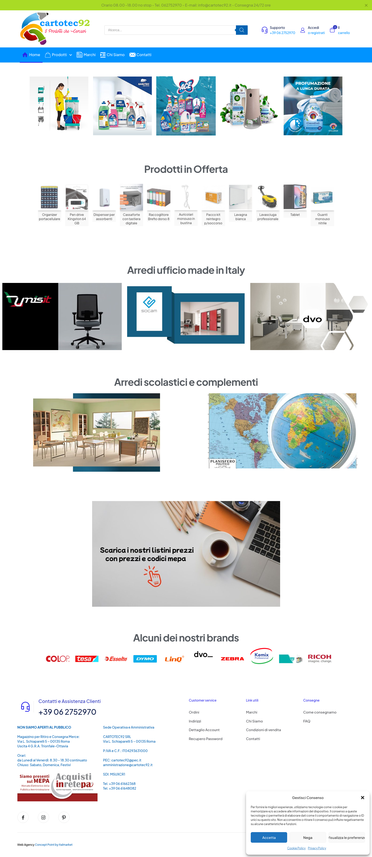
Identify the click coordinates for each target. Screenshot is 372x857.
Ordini (194, 712)
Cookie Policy (296, 848)
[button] (362, 797)
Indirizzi (195, 721)
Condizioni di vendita (263, 729)
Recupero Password (206, 738)
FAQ (306, 721)
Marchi (251, 712)
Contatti (253, 738)
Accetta (269, 837)
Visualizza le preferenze (347, 837)
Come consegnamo (320, 712)
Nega (308, 837)
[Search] (242, 30)
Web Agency (26, 844)
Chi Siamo (254, 721)
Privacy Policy (317, 848)
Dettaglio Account (204, 729)
